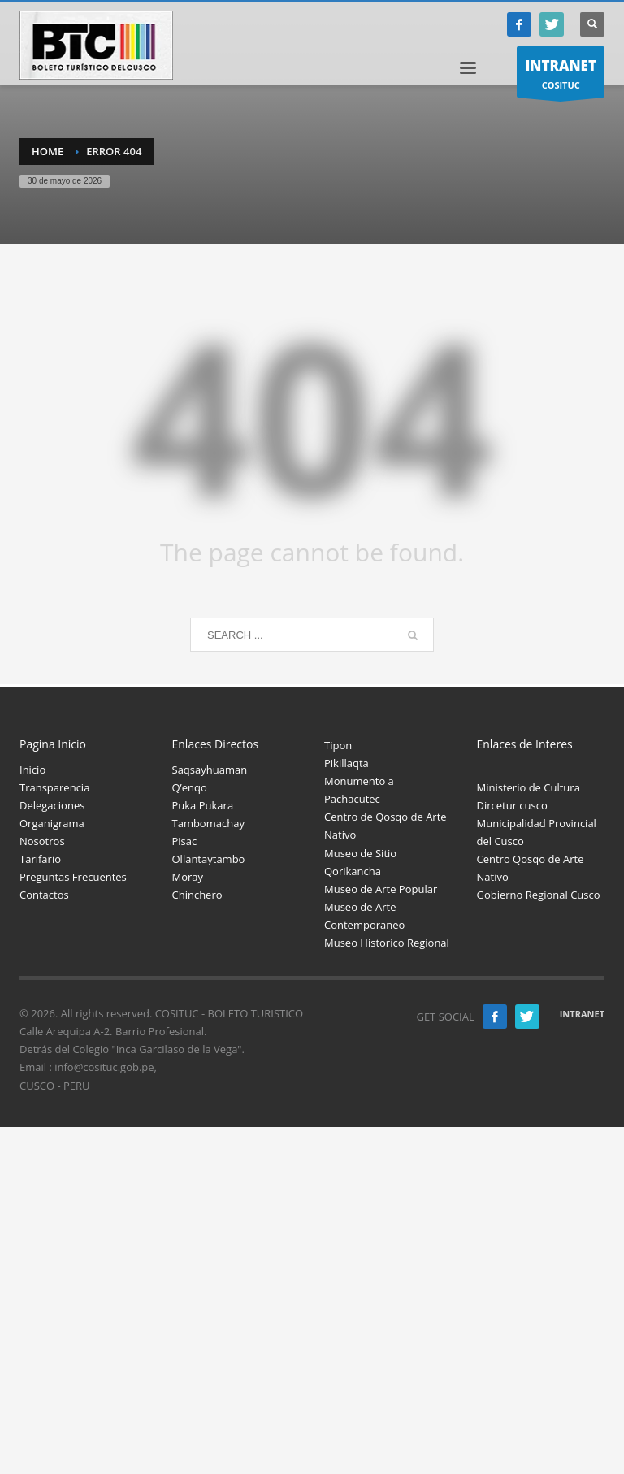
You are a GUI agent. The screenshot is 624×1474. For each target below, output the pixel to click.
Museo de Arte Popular (380, 889)
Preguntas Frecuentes (73, 876)
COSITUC (560, 76)
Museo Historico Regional (386, 942)
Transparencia (54, 787)
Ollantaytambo (208, 859)
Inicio (33, 769)
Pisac (184, 841)
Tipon (338, 745)
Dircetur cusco (512, 805)
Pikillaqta (346, 763)
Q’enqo (189, 787)
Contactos (44, 894)
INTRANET (582, 1014)
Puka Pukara (203, 805)
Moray (188, 876)
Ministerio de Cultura (528, 787)
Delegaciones (52, 805)
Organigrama (52, 823)
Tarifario (40, 859)
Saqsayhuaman (210, 769)
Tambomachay (208, 823)
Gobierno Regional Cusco (538, 894)
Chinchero (197, 894)
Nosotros (42, 841)
